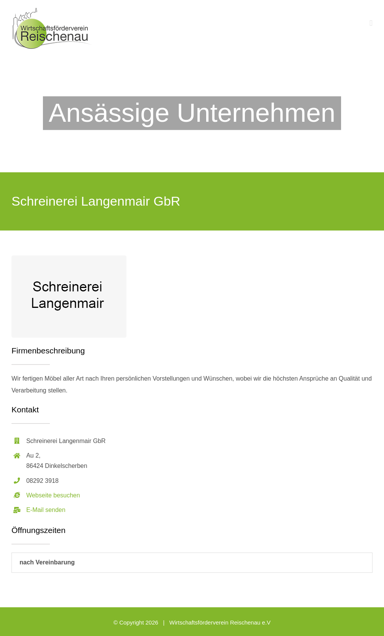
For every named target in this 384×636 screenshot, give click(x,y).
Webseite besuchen (53, 495)
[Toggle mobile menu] (371, 23)
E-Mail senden (45, 510)
